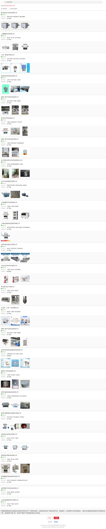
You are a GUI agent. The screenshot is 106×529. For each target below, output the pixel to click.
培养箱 (16, 459)
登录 (49, 518)
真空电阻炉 (18, 269)
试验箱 (8, 206)
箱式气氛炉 (18, 37)
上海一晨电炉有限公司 (7, 55)
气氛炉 (8, 122)
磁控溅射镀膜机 (15, 164)
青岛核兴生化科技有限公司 (9, 12)
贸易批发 (9, 355)
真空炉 (12, 269)
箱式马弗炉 (22, 58)
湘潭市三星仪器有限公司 (8, 371)
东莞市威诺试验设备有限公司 (10, 392)
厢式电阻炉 (18, 311)
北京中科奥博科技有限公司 (9, 181)
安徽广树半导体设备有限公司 (10, 97)
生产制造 (9, 18)
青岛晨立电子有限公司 (7, 286)
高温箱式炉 (14, 122)
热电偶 (24, 185)
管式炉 (12, 37)
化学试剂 (19, 122)
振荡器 (16, 206)
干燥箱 (12, 206)
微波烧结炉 (16, 16)
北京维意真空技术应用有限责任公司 (12, 160)
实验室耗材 (10, 353)
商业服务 (9, 271)
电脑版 (56, 522)
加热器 (18, 375)
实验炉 (8, 459)
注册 (56, 518)
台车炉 (8, 80)
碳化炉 (8, 248)
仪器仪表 (9, 396)
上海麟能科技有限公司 (7, 34)
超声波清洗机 (19, 185)
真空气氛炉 (10, 58)
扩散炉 (8, 290)
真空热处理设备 (11, 227)
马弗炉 (15, 101)
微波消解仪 (22, 16)
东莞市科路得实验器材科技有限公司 (12, 350)
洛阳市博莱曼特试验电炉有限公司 (11, 413)
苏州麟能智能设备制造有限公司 (10, 476)
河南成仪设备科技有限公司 (9, 434)
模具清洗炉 (14, 143)
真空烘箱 (17, 492)
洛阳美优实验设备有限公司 (9, 455)
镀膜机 (19, 101)
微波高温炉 (10, 16)
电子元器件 (16, 353)
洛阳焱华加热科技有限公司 (9, 76)
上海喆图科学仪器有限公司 (9, 202)
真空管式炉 (16, 58)
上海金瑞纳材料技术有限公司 (10, 500)
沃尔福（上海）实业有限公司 (10, 308)
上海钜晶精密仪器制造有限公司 (10, 223)
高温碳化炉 (20, 248)
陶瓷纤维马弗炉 (11, 185)
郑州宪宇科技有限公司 (7, 118)
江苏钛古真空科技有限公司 (9, 265)
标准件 (21, 353)
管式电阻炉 (16, 417)
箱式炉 (8, 37)
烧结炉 (16, 290)
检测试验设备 (15, 396)
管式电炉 (13, 375)
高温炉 (19, 80)
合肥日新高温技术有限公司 (9, 244)
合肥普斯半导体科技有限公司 (10, 488)
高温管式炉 (14, 248)
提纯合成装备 (19, 227)
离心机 (12, 459)
